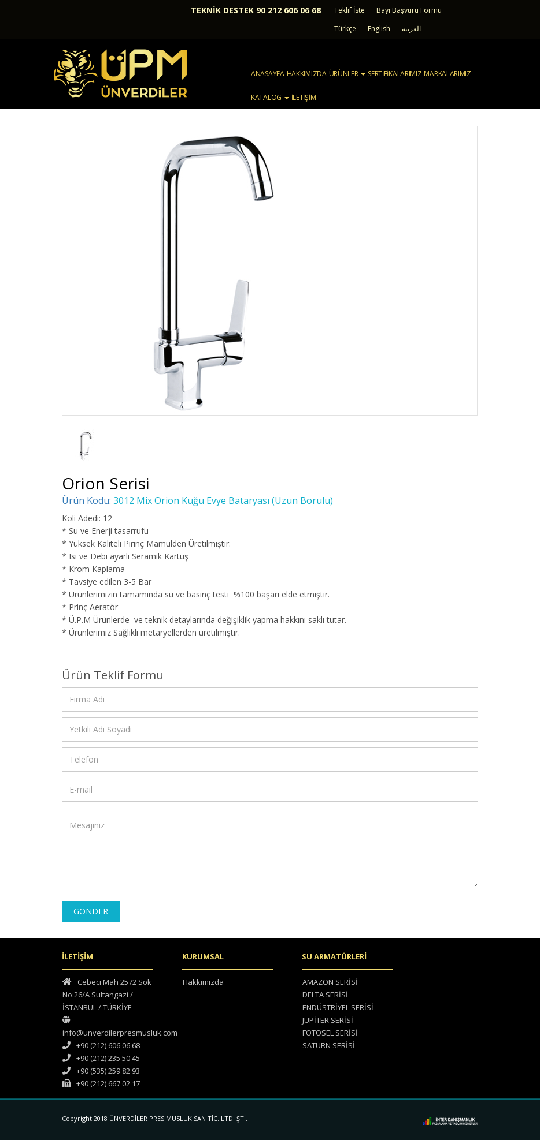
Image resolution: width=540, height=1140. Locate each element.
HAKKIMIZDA (307, 74)
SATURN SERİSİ (328, 1045)
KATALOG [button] (270, 97)
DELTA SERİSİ (325, 994)
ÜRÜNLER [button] (347, 74)
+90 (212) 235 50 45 (101, 1058)
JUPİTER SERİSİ (327, 1020)
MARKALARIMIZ (447, 74)
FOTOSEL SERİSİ (330, 1032)
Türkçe (345, 28)
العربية (411, 28)
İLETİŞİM (303, 97)
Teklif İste (349, 10)
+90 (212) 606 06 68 (101, 1045)
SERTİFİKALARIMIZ (394, 74)
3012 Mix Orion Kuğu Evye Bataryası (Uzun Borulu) (223, 500)
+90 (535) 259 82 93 (101, 1071)
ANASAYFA (267, 74)
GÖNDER (90, 911)
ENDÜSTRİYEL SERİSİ (337, 1007)
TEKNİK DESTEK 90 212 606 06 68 (256, 10)
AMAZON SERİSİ (330, 982)
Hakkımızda (203, 982)
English (379, 28)
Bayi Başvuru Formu (409, 10)
